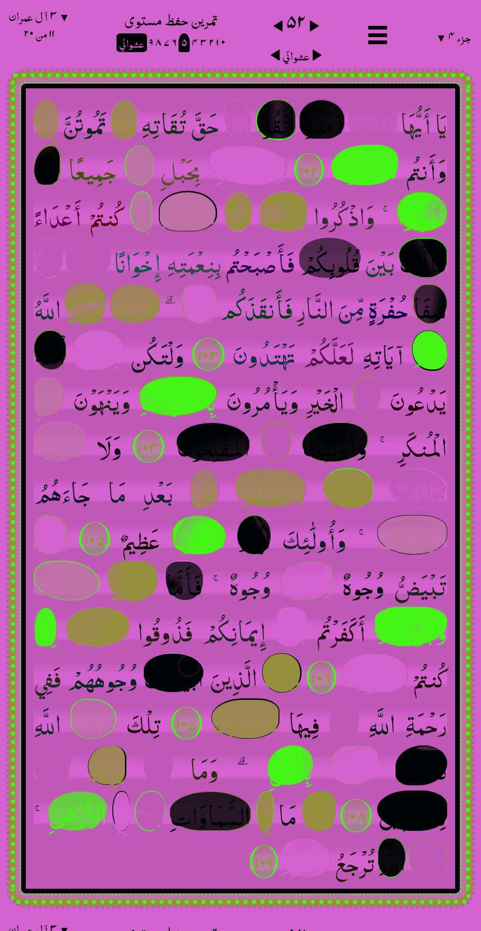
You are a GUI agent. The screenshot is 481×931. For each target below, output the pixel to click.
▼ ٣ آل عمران (39, 23)
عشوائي (296, 54)
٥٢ (296, 20)
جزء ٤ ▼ (453, 35)
